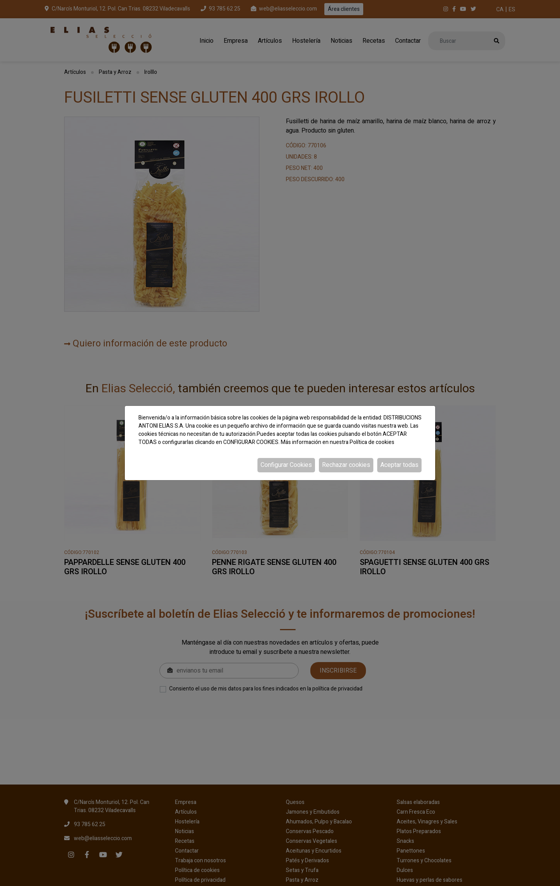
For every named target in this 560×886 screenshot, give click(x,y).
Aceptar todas (399, 465)
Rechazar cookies (346, 465)
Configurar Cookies (286, 465)
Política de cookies (372, 442)
